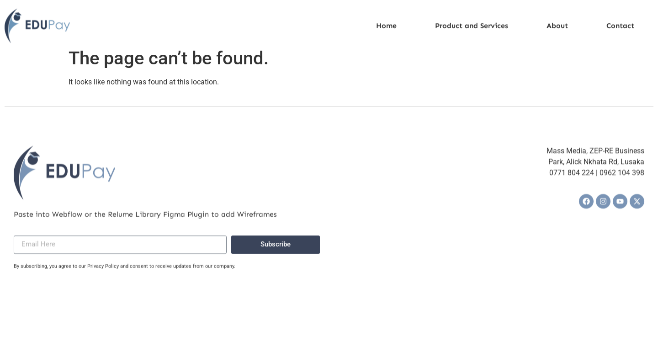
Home (386, 28)
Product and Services (471, 28)
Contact (620, 28)
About (557, 28)
